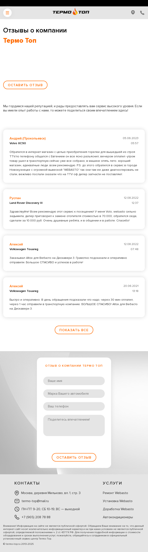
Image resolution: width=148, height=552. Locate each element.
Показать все (73, 330)
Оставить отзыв (25, 85)
